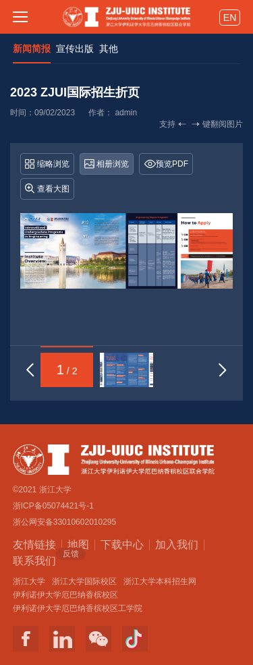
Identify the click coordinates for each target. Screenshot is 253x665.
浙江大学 (29, 581)
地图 (78, 544)
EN (229, 17)
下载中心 (122, 544)
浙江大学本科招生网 (159, 581)
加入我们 (176, 544)
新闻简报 (32, 48)
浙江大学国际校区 (84, 581)
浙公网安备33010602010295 (64, 522)
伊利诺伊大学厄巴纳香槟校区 (65, 595)
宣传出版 (75, 48)
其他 (108, 48)
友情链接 (34, 544)
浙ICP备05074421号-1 (53, 506)
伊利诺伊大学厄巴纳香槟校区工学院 (77, 608)
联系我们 (34, 560)
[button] (30, 370)
